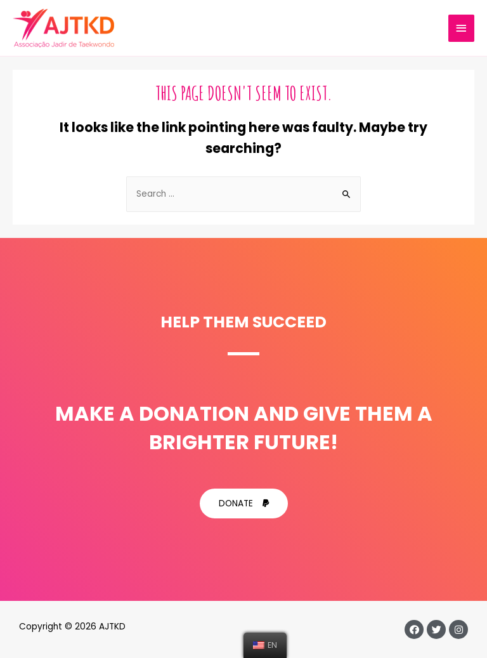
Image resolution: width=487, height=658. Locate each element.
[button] (244, 504)
